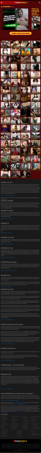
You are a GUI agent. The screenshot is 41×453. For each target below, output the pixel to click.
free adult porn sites (15, 420)
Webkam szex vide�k (36, 427)
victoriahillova (26, 417)
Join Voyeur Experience (35, 433)
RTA (18, 442)
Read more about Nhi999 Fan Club (7, 257)
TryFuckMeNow (4, 436)
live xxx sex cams (36, 426)
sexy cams (19, 434)
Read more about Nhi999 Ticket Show (7, 360)
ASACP (20, 442)
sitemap (3, 427)
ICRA (23, 442)
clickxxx (3, 426)
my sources (4, 420)
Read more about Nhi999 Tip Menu (7, 218)
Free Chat (7, 319)
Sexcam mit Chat (25, 428)
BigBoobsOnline (25, 427)
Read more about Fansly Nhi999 (6, 388)
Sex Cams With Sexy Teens (36, 416)
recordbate (23, 402)
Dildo (6, 286)
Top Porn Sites (25, 426)
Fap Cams (13, 417)
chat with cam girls (5, 428)
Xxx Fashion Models (36, 428)
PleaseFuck (25, 421)
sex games (33, 417)
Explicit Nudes (34, 420)
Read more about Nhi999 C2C (6, 232)
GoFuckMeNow (14, 428)
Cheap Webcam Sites (26, 423)
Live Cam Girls (4, 421)
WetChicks (3, 416)
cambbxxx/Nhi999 (4, 412)
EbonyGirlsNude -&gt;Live (16, 416)
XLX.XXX (33, 432)
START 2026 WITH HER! (20, 33)
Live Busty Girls (19, 433)
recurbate (19, 402)
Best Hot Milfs (26, 420)
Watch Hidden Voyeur (15, 423)
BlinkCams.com (19, 436)
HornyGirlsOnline (4, 423)
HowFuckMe (13, 427)
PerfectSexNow (4, 417)
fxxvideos (25, 416)
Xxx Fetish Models (14, 426)
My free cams (24, 403)
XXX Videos (14, 421)
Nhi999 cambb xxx (19, 411)
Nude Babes (34, 421)
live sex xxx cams (5, 433)
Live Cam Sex (4, 434)
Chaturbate (14, 403)
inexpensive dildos (36, 423)
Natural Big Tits (4, 432)
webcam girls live (20, 432)
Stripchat (18, 403)
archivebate (15, 402)
